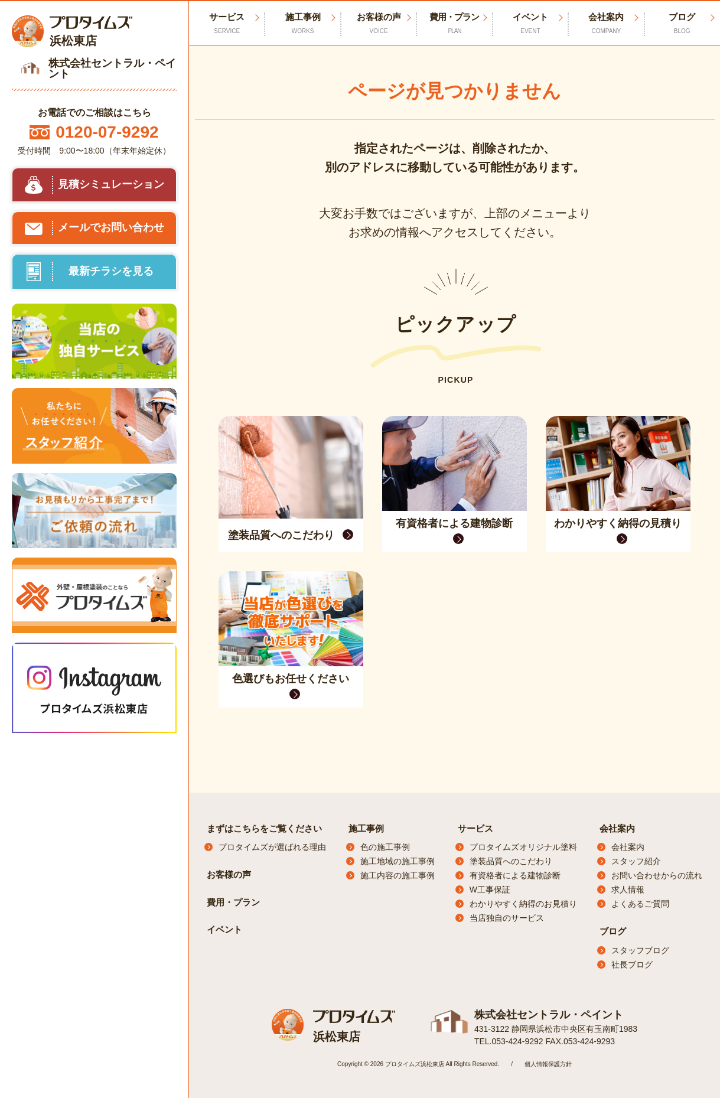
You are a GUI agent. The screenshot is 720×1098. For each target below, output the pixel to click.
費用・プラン (454, 23)
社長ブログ (632, 964)
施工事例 (366, 828)
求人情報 (627, 889)
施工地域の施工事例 (397, 861)
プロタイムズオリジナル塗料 (523, 847)
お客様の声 (379, 23)
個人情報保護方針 (548, 1064)
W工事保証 (490, 889)
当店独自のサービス (507, 918)
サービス (475, 828)
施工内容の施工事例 (397, 875)
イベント (530, 23)
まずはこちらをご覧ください (264, 828)
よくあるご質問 (640, 903)
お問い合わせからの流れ (656, 875)
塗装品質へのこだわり (511, 861)
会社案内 (617, 828)
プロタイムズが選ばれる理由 (272, 847)
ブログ (613, 931)
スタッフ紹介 (636, 861)
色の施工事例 (385, 847)
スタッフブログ (640, 950)
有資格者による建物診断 (515, 875)
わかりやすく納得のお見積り (523, 903)
